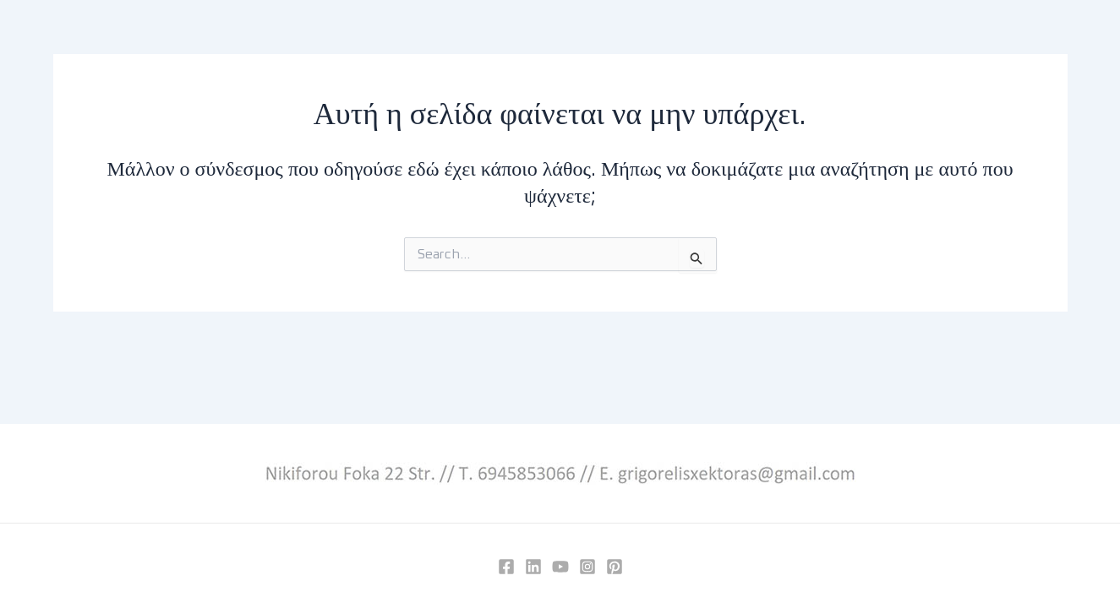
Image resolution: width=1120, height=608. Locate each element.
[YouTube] (560, 566)
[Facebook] (506, 566)
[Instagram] (587, 566)
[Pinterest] (614, 566)
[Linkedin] (533, 566)
